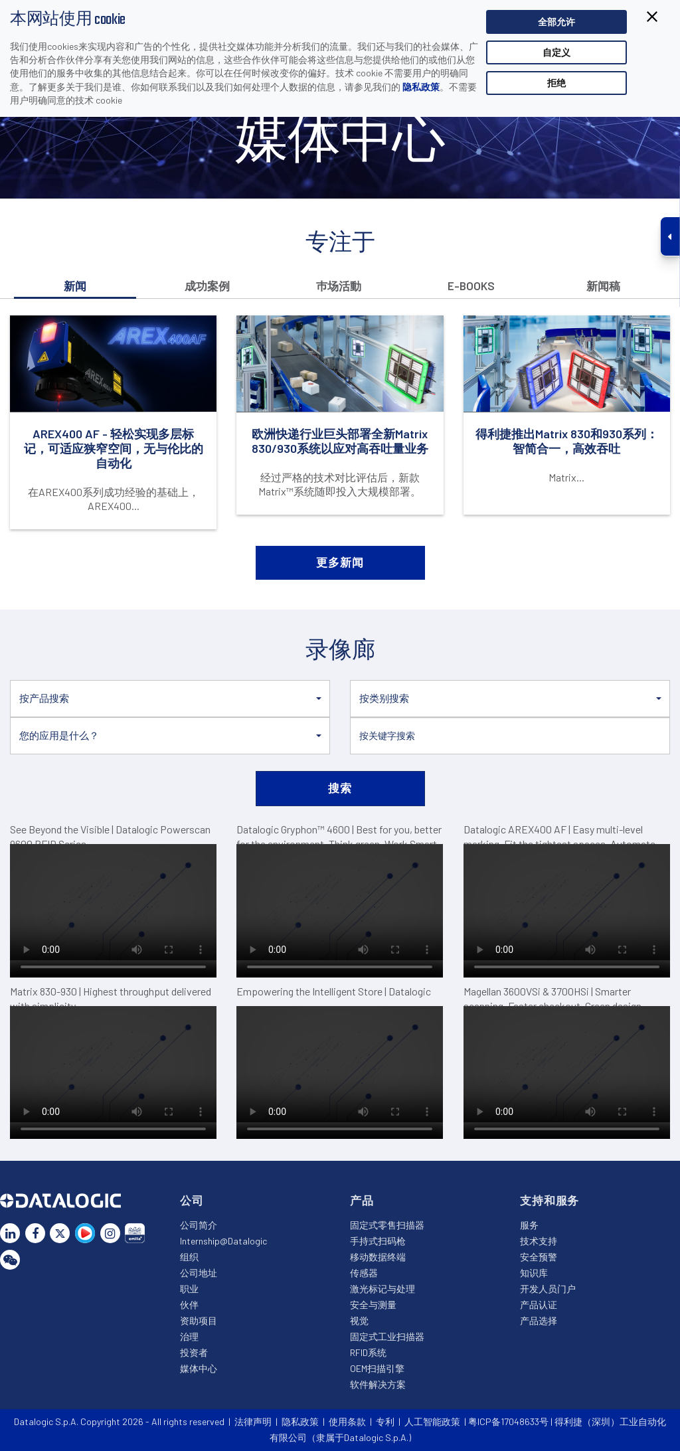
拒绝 (556, 82)
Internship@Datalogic (223, 1240)
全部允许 (556, 21)
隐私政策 (421, 86)
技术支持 (538, 1240)
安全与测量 (373, 1304)
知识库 (534, 1272)
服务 (529, 1225)
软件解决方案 (378, 1384)
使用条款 (347, 1421)
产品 (362, 1200)
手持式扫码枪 (378, 1240)
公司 (192, 1200)
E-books (471, 285)
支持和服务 (549, 1200)
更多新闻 (339, 561)
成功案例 (207, 285)
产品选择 (538, 1320)
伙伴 (189, 1304)
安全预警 (538, 1256)
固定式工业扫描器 (387, 1336)
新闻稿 (603, 285)
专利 (385, 1421)
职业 (189, 1288)
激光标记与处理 (382, 1288)
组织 (189, 1256)
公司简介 (198, 1225)
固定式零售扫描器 (387, 1225)
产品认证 (538, 1304)
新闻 (75, 285)
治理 (189, 1336)
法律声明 (253, 1421)
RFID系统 (368, 1352)
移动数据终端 (378, 1256)
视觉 (359, 1320)
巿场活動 (338, 285)
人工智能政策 (432, 1421)
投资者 (194, 1352)
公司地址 (198, 1272)
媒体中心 (198, 1368)
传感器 (364, 1272)
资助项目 (198, 1320)
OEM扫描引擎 (377, 1368)
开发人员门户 (548, 1288)
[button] (170, 698)
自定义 (556, 52)
